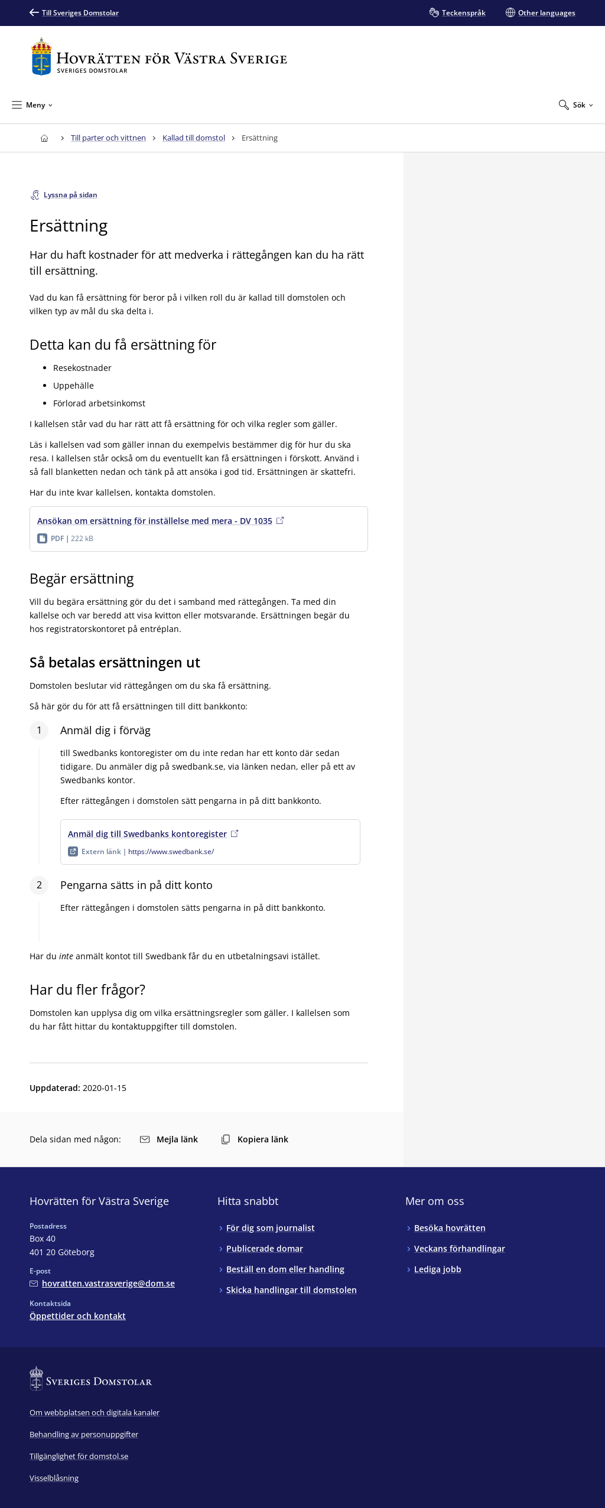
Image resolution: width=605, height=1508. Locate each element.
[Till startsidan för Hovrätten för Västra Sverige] (159, 56)
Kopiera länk (254, 1139)
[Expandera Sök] (576, 104)
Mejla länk (169, 1139)
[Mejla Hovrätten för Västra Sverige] (102, 1283)
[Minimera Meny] (32, 104)
